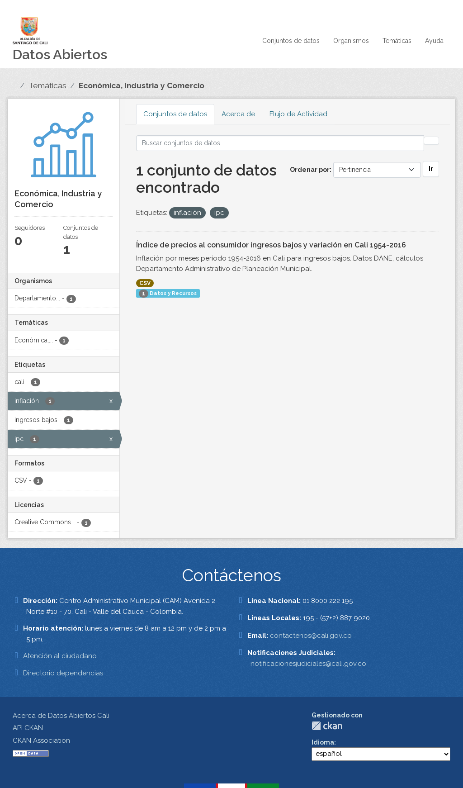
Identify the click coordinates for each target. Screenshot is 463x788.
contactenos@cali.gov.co (311, 635)
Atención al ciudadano (60, 656)
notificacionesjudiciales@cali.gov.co (308, 664)
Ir (431, 168)
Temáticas (397, 40)
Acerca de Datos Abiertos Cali (61, 716)
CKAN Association (41, 740)
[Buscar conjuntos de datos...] (280, 143)
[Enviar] (431, 141)
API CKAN (28, 728)
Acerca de (238, 114)
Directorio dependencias (63, 673)
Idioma (323, 742)
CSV (145, 283)
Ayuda (434, 40)
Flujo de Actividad (298, 114)
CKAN (327, 726)
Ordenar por (310, 169)
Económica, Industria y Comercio (141, 85)
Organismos (351, 40)
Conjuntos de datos (291, 40)
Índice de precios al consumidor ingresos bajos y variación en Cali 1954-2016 (271, 245)
